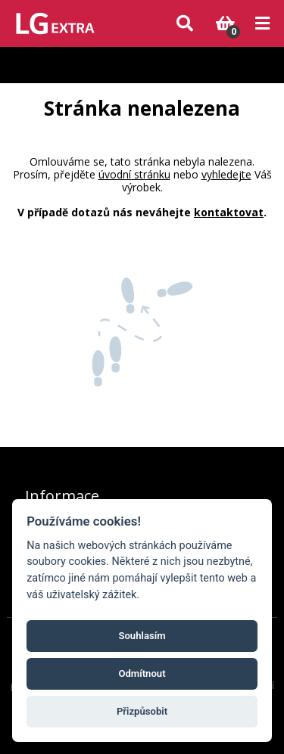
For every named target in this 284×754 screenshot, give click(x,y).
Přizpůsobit (142, 711)
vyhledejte (226, 174)
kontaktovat (229, 212)
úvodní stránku (134, 174)
